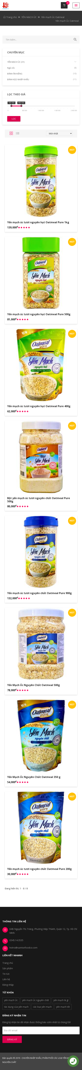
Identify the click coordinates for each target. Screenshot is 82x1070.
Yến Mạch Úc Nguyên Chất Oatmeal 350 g (33, 777)
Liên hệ (6, 979)
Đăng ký (12, 1039)
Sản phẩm (7, 968)
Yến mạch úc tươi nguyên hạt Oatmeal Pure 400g (38, 406)
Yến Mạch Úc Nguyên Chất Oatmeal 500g (33, 685)
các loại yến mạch (42, 1006)
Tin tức (6, 973)
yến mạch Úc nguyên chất (35, 1000)
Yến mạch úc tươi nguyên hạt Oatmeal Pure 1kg (38, 222)
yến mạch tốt (63, 1006)
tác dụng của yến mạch (16, 1006)
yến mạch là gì (60, 1000)
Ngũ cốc (41, 68)
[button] (76, 5)
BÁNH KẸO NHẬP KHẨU (41, 79)
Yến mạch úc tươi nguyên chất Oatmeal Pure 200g (39, 869)
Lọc (14, 118)
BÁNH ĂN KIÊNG (41, 74)
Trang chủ (10, 17)
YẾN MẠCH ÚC (29, 17)
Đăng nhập (8, 984)
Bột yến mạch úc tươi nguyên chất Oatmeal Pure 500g (38, 499)
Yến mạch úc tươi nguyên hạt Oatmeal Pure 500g (38, 314)
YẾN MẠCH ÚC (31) (41, 62)
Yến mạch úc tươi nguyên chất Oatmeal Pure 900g (39, 593)
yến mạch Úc (11, 1000)
